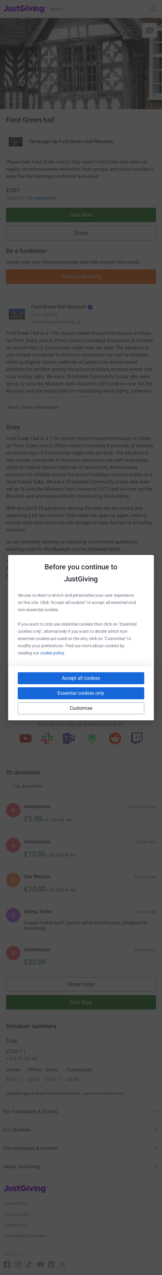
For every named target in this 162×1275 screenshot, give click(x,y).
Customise (81, 708)
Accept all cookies (81, 678)
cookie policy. (52, 653)
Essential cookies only (80, 693)
